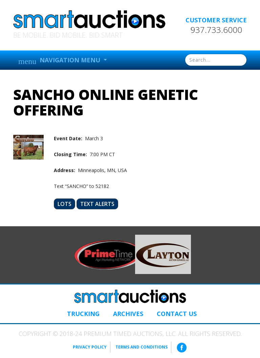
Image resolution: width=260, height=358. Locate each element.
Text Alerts (97, 204)
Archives (128, 314)
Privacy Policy (90, 347)
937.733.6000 (216, 30)
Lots (64, 204)
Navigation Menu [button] (60, 61)
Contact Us (177, 314)
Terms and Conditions (141, 347)
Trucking (83, 314)
